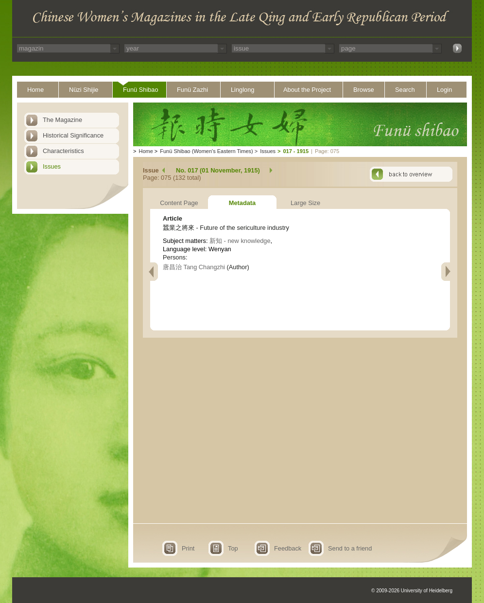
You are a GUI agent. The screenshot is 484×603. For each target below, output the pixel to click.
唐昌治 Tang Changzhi (194, 267)
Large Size (305, 203)
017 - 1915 (296, 151)
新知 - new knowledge (240, 240)
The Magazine (62, 119)
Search (405, 89)
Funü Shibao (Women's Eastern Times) (206, 151)
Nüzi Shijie (83, 89)
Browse (363, 89)
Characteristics (63, 151)
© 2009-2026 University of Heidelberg (411, 590)
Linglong (242, 89)
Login (444, 89)
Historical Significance (73, 135)
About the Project (307, 89)
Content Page (179, 203)
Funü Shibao (140, 89)
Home (35, 89)
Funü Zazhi (192, 89)
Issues (52, 166)
